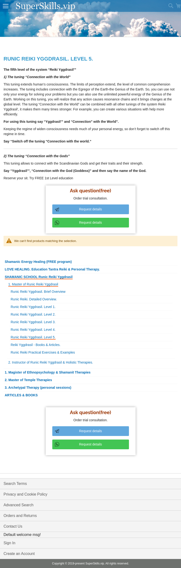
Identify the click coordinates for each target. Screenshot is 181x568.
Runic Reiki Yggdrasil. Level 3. (33, 322)
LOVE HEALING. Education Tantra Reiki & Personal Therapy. (52, 269)
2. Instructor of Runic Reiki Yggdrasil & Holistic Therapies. (50, 362)
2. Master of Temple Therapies (28, 380)
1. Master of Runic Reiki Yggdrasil (33, 284)
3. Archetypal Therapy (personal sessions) (38, 387)
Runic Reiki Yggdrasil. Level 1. (33, 307)
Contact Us (13, 526)
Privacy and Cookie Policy (25, 494)
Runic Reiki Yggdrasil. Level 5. (33, 337)
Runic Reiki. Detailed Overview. (34, 299)
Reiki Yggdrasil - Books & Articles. (36, 345)
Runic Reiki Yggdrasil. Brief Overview (38, 291)
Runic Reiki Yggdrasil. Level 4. (33, 329)
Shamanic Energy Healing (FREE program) (38, 262)
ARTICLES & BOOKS (21, 395)
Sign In (9, 543)
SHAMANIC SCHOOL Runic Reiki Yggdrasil (39, 277)
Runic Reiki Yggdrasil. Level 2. (33, 314)
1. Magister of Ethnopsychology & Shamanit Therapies (48, 372)
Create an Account (19, 554)
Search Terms (15, 484)
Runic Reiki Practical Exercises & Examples (43, 352)
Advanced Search (18, 505)
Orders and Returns (20, 516)
